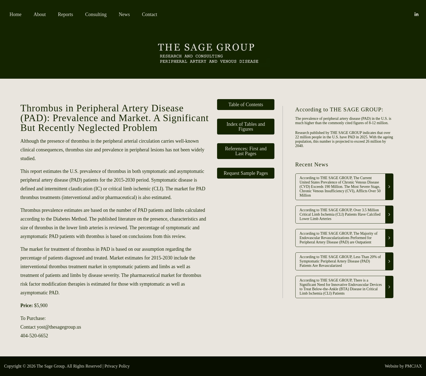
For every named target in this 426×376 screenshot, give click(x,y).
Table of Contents (245, 104)
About (40, 14)
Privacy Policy (117, 366)
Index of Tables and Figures (246, 126)
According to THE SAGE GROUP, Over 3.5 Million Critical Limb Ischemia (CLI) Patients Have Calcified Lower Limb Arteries (340, 214)
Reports (65, 14)
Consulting (96, 14)
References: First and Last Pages (246, 151)
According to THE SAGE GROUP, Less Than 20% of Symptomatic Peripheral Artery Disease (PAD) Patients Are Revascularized (340, 261)
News (124, 14)
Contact (149, 14)
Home (15, 14)
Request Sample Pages (246, 173)
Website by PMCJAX (403, 366)
